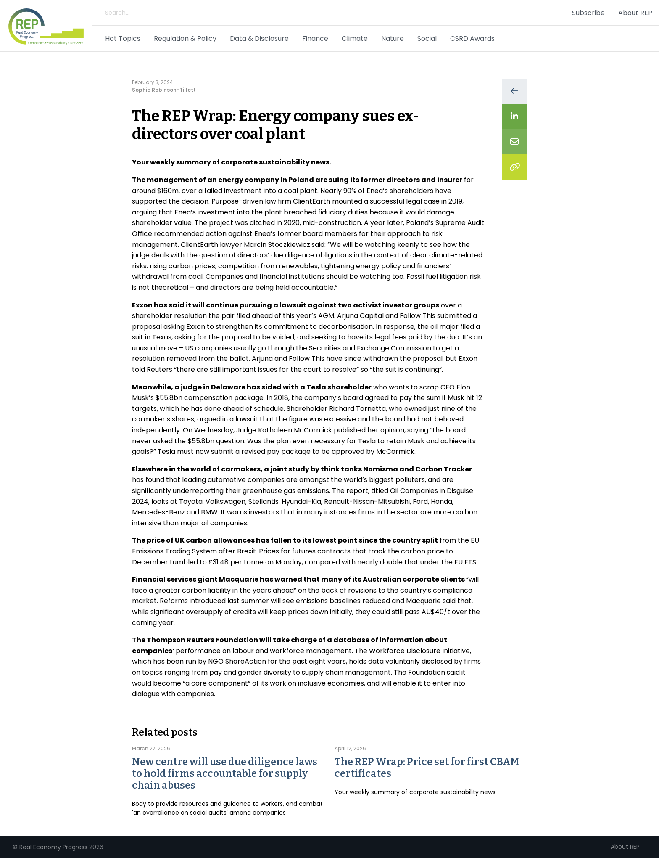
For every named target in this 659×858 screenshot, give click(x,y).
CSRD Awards (472, 38)
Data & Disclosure (259, 38)
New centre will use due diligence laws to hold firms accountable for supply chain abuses (224, 773)
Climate (355, 38)
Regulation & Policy (185, 38)
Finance (315, 38)
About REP (635, 13)
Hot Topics (122, 38)
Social (427, 38)
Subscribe (588, 13)
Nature (392, 38)
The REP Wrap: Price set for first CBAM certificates (427, 767)
